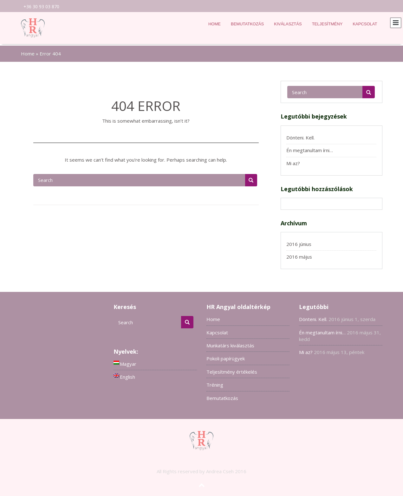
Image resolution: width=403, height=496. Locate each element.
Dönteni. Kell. (300, 135)
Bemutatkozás (247, 24)
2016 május (299, 255)
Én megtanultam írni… (309, 148)
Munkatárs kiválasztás (230, 343)
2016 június (298, 242)
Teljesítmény (327, 24)
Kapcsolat (365, 24)
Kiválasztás (288, 24)
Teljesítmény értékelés (231, 370)
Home (214, 24)
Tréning (214, 383)
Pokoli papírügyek (225, 356)
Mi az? (293, 161)
